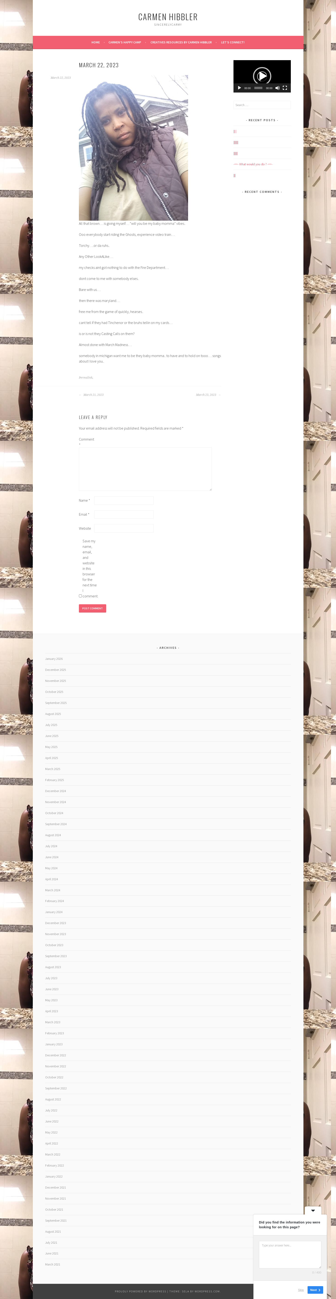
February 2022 (54, 1165)
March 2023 (52, 1022)
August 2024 (53, 835)
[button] (262, 76)
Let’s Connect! (232, 42)
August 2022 (53, 1099)
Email (84, 514)
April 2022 (51, 1143)
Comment (86, 442)
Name (84, 500)
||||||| (235, 142)
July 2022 (51, 1110)
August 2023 (53, 967)
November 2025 (55, 681)
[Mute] (277, 88)
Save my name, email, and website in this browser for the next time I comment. (90, 568)
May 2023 (51, 1000)
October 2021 (54, 1209)
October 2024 (54, 813)
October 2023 (54, 945)
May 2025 (51, 747)
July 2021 (51, 1242)
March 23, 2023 (208, 394)
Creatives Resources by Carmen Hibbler (181, 42)
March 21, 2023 (91, 394)
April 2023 (51, 1011)
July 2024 (51, 846)
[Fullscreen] (285, 88)
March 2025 (52, 769)
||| (234, 175)
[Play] (239, 88)
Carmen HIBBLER (168, 16)
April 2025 (51, 758)
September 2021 (56, 1220)
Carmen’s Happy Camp (124, 42)
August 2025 (53, 714)
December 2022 (55, 1055)
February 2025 (54, 780)
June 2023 (51, 989)
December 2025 (55, 670)
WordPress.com (207, 1291)
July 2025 (51, 725)
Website (85, 528)
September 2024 (56, 824)
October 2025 (54, 692)
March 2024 (52, 890)
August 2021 (53, 1231)
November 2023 (55, 934)
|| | (234, 131)
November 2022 (55, 1066)
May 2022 (51, 1132)
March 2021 (52, 1264)
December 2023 (55, 923)
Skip (301, 1289)
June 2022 (51, 1121)
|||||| (235, 153)
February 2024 (54, 901)
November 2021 (55, 1198)
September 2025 (56, 703)
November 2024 (55, 802)
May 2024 (51, 868)
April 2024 (51, 879)
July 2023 (51, 978)
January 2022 (54, 1176)
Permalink (85, 377)
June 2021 (51, 1253)
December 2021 (55, 1187)
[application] (262, 76)
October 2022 (54, 1077)
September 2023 (56, 956)
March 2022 (52, 1154)
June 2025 (51, 736)
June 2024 (51, 857)
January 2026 (54, 659)
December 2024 (55, 791)
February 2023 (54, 1033)
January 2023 (54, 1044)
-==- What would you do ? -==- (252, 164)
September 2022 (56, 1088)
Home (96, 42)
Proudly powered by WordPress (140, 1291)
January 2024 (54, 912)
